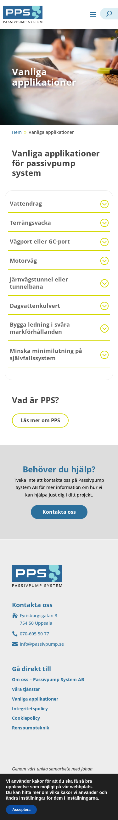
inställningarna (82, 798)
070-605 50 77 (34, 634)
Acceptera (21, 809)
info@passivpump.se (42, 644)
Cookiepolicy (26, 718)
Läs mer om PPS (40, 420)
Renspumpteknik (30, 728)
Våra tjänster (26, 689)
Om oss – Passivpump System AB (48, 679)
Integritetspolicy (30, 709)
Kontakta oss (59, 511)
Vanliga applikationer (35, 699)
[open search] (109, 13)
